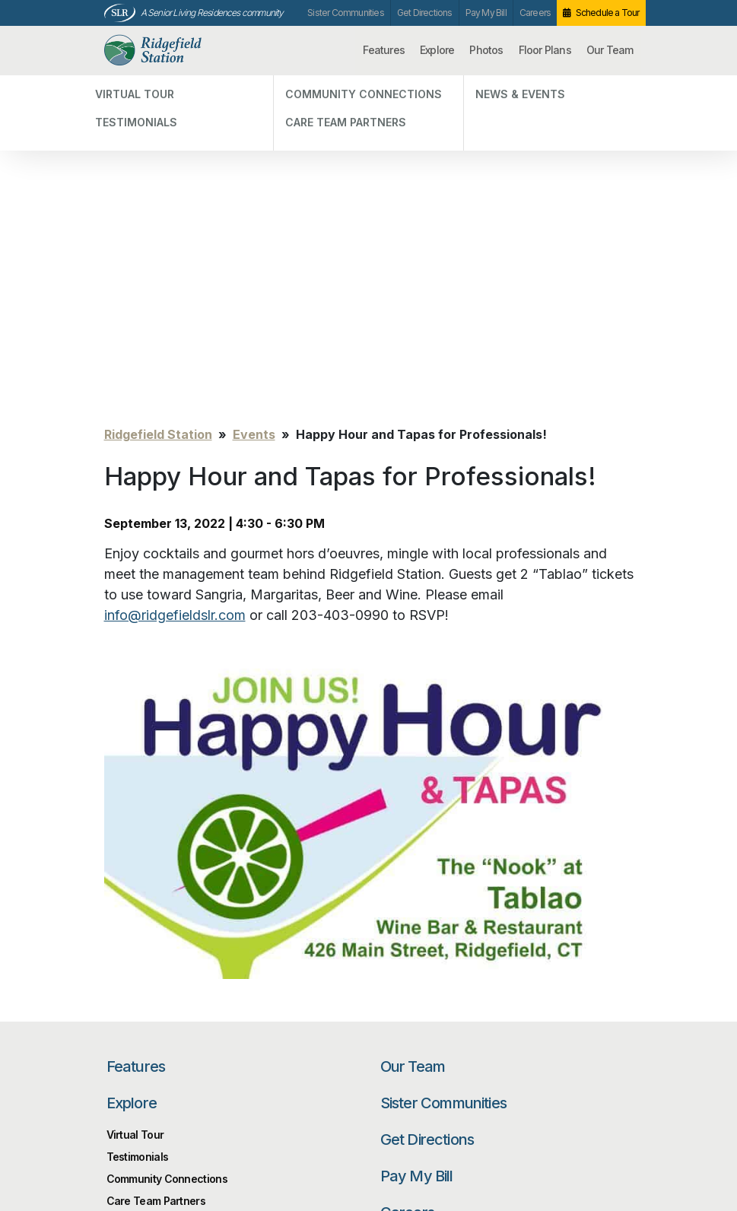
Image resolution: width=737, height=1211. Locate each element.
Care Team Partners (155, 869)
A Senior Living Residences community (212, 12)
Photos (486, 49)
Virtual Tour (135, 802)
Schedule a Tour (608, 12)
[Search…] (465, 975)
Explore (437, 49)
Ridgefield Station (178, 50)
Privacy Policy (135, 1107)
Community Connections (166, 847)
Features (384, 49)
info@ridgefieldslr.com (175, 283)
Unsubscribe (132, 1130)
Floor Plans (545, 49)
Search (587, 976)
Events (254, 102)
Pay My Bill (486, 12)
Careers (535, 12)
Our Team (610, 49)
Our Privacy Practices (249, 1139)
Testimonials (137, 824)
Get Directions (425, 12)
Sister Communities (345, 12)
